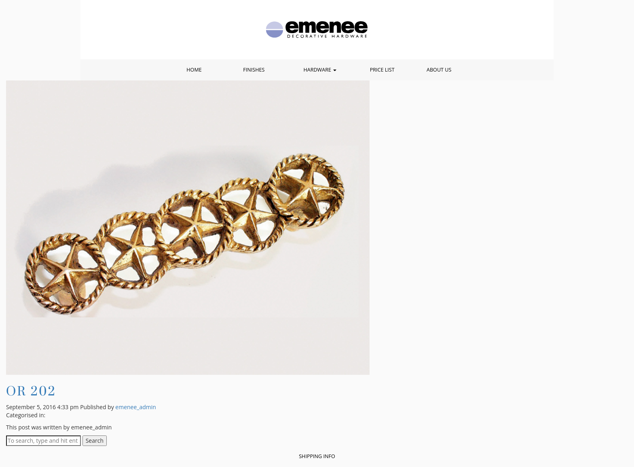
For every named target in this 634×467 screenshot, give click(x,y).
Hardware (319, 69)
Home (193, 69)
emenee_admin (135, 407)
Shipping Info (317, 456)
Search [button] (95, 440)
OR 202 (31, 391)
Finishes (253, 69)
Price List (382, 69)
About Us (439, 69)
